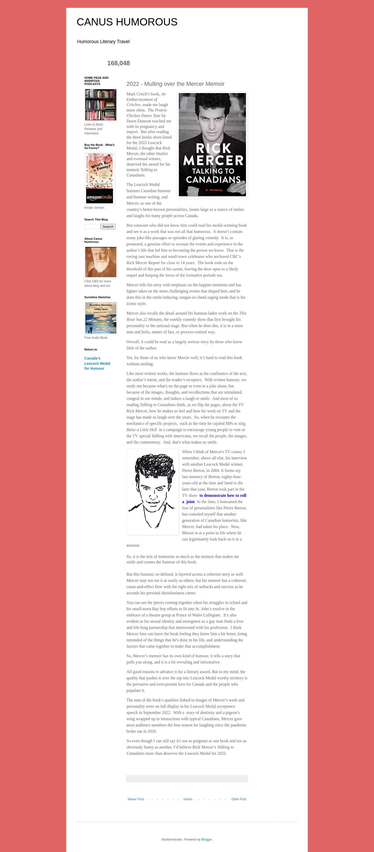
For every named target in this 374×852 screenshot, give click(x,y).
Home (188, 799)
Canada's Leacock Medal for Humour (97, 363)
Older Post (238, 799)
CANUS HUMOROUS (127, 22)
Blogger (206, 839)
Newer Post (136, 799)
